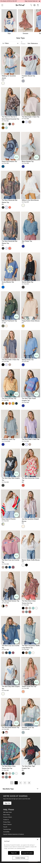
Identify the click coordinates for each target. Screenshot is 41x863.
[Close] (37, 839)
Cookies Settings (20, 858)
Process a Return (7, 817)
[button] (1, 5)
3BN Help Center (7, 812)
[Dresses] (26, 22)
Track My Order (7, 829)
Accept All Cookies (27, 853)
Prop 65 (5, 827)
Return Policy (6, 814)
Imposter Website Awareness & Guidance (13, 834)
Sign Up (7, 803)
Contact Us (6, 819)
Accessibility (6, 831)
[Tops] (9, 22)
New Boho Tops (20, 789)
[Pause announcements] (39, 1)
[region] (20, 850)
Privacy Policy (6, 822)
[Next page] (29, 782)
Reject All (13, 853)
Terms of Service (7, 824)
